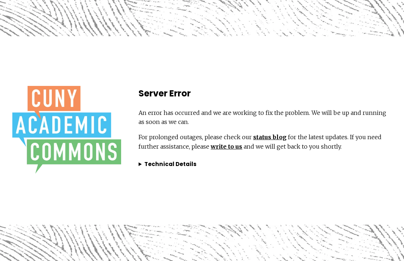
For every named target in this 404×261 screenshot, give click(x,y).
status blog (269, 137)
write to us (226, 146)
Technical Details (170, 164)
